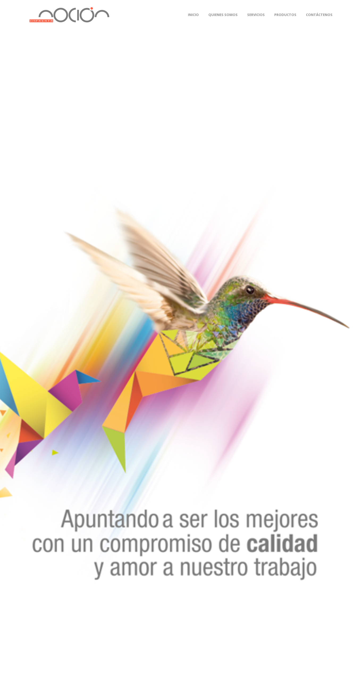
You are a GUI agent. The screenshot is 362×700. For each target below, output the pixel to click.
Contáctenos (319, 14)
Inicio (193, 14)
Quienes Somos (223, 14)
